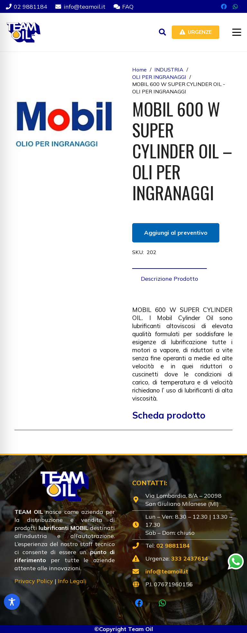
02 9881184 (173, 545)
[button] (162, 32)
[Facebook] (224, 6)
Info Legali (72, 581)
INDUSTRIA (168, 69)
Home (139, 69)
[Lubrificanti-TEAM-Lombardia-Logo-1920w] (23, 32)
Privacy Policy (33, 581)
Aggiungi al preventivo (175, 232)
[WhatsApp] (235, 6)
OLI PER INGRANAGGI (159, 77)
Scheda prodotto (169, 415)
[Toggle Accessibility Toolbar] (12, 601)
